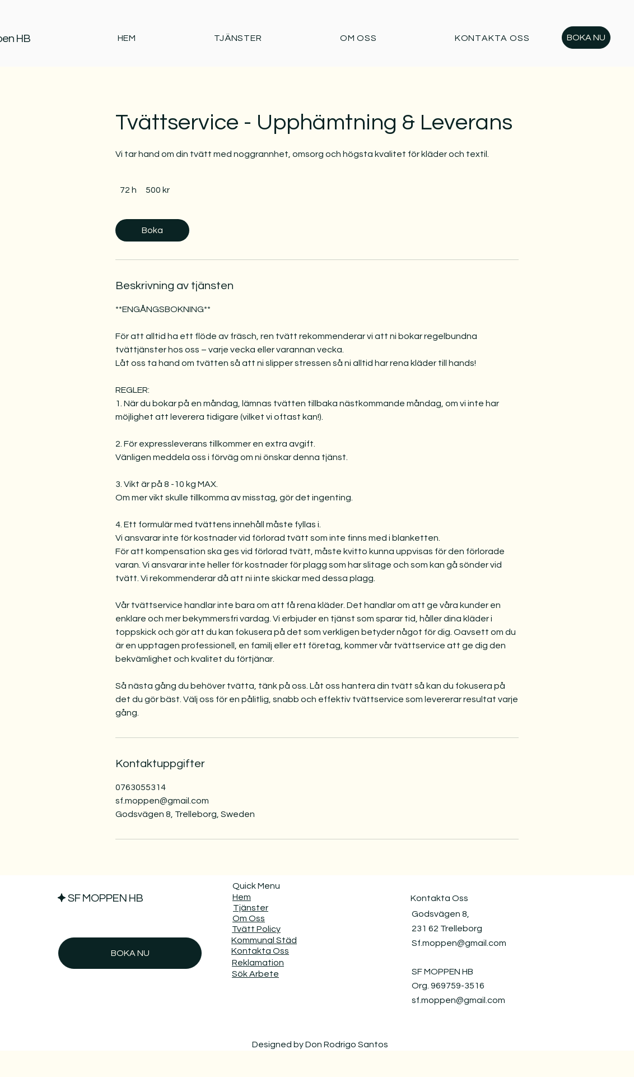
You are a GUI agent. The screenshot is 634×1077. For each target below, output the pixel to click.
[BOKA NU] (586, 37)
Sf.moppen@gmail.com (459, 943)
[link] (152, 230)
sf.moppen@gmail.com (458, 1000)
